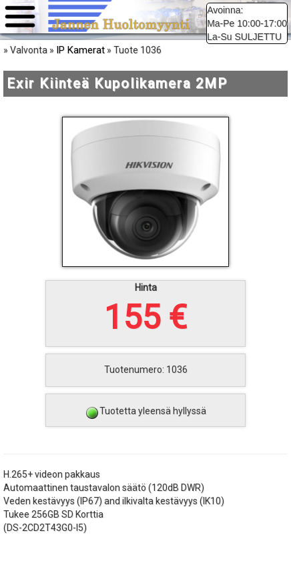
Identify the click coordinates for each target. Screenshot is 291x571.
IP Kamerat (80, 50)
